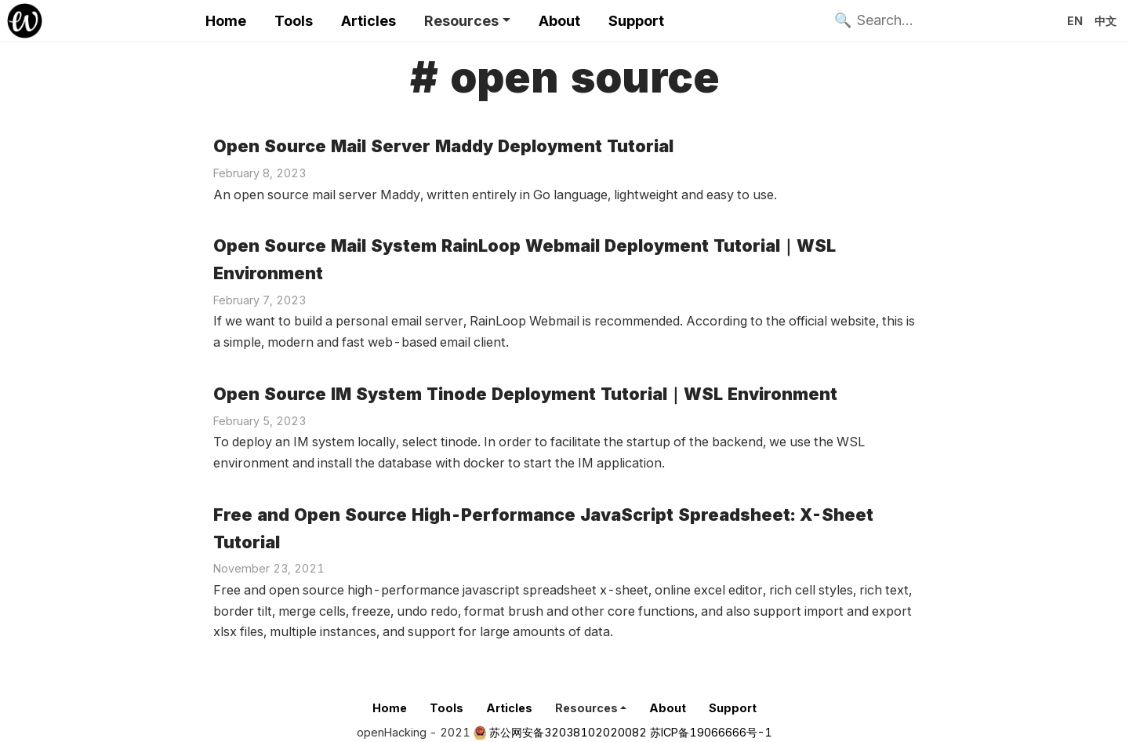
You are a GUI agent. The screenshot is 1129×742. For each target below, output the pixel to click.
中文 (1105, 20)
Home (225, 21)
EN (1075, 20)
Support (636, 21)
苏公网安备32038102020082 (568, 732)
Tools (293, 21)
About (559, 21)
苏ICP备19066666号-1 (711, 732)
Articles (368, 21)
